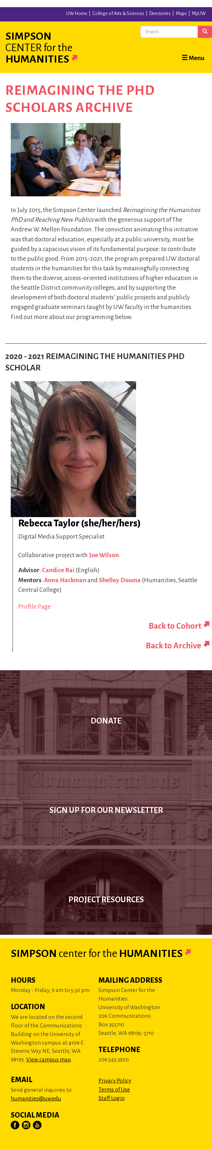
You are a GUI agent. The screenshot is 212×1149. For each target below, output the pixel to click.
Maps (181, 13)
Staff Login (111, 1098)
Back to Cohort (175, 626)
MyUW (199, 13)
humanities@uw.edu (36, 1098)
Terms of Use (114, 1089)
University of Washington (14, 14)
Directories (160, 13)
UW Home (76, 13)
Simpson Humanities (50, 47)
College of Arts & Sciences (118, 13)
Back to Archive (173, 645)
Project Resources (106, 899)
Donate (106, 721)
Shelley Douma (120, 580)
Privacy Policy (114, 1080)
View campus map (48, 1059)
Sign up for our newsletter (106, 810)
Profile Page (34, 606)
